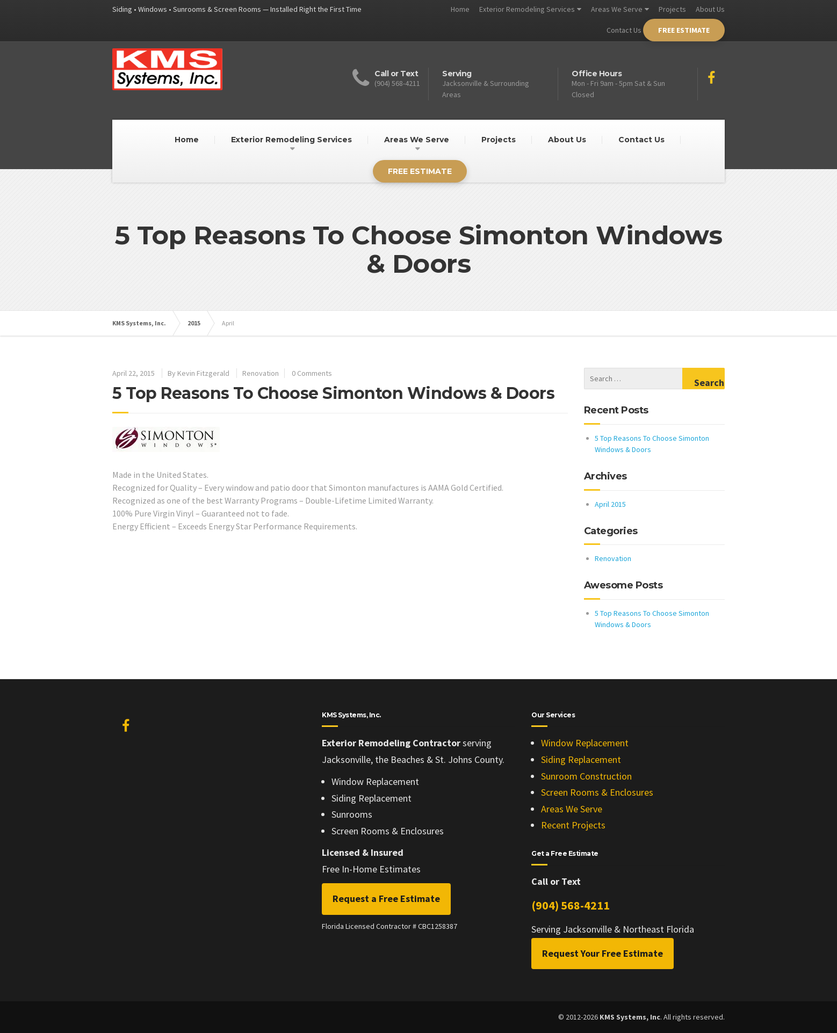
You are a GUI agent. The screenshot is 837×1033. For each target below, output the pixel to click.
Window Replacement (585, 743)
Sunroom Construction (586, 776)
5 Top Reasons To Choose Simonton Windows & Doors (333, 393)
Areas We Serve (617, 9)
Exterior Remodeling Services (527, 9)
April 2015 (610, 504)
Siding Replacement (581, 759)
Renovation (260, 373)
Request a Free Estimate (386, 898)
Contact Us (624, 30)
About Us (710, 9)
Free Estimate (684, 30)
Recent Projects (573, 825)
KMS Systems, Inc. (139, 323)
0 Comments (312, 373)
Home (460, 9)
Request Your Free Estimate (602, 953)
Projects (672, 9)
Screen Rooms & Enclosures (597, 792)
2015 (193, 323)
